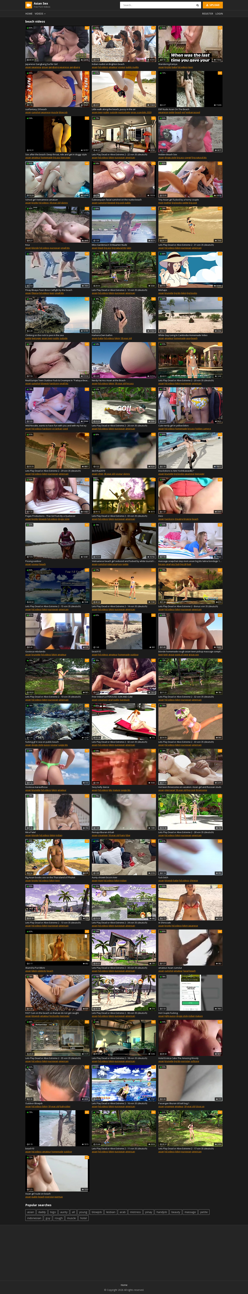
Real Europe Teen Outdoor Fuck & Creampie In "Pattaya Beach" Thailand (57, 380)
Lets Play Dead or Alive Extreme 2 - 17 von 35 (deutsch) (186, 1148)
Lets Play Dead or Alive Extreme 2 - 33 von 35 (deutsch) (186, 741)
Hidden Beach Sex (167, 154)
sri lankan (57, 428)
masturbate (124, 112)
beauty (175, 1212)
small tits (65, 247)
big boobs (177, 202)
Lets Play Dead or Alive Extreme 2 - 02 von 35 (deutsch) (119, 741)
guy (48, 1218)
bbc (110, 790)
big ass (56, 157)
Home (28, 13)
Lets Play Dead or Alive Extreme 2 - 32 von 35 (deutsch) (186, 696)
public (106, 112)
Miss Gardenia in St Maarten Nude (109, 244)
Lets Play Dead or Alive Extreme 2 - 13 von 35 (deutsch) (53, 922)
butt (189, 564)
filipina (35, 293)
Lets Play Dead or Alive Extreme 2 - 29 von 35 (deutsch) (53, 470)
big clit (183, 564)
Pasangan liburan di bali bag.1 (173, 1103)
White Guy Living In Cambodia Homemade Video (182, 335)
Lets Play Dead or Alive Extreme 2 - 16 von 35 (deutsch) (119, 1103)
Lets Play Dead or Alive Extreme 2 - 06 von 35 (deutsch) (119, 1012)
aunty (64, 1212)
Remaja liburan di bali (103, 832)
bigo (53, 1212)
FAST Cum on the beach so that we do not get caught (52, 1012)
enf (184, 112)
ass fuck (175, 564)
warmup (58, 1196)
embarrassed (193, 112)
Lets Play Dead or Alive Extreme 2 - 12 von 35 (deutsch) (119, 290)
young (83, 1212)
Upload (212, 5)
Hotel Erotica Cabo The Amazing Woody (178, 1058)
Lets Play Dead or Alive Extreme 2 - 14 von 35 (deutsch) (119, 606)
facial (186, 970)
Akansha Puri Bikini (35, 967)
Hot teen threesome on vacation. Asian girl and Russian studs (189, 787)
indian (59, 835)
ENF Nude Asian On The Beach (173, 109)
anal (168, 564)
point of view (181, 654)
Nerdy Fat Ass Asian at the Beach (108, 380)
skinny (64, 202)
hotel (83, 1218)
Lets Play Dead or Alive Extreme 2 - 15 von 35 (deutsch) (53, 606)
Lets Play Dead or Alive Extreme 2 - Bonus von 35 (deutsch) (188, 606)
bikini (111, 157)
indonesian (34, 1218)
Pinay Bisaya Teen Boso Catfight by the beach (48, 290)
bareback (125, 699)
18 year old (55, 202)
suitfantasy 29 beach (36, 109)
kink (166, 654)
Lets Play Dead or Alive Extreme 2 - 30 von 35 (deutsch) (119, 967)
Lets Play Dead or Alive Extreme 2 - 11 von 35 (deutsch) (119, 1148)
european (120, 157)
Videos (41, 13)
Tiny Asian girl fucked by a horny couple (178, 199)
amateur (113, 67)
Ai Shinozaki (164, 922)
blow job (63, 112)
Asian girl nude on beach (38, 1193)
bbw (128, 835)
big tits (168, 67)
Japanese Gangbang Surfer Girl (41, 64)
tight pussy (170, 1015)
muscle (54, 112)
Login (219, 13)
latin (129, 247)
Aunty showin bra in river (104, 877)
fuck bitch (163, 877)
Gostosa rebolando (35, 651)
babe (174, 67)
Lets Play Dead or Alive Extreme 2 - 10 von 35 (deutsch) (53, 696)
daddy (42, 1212)
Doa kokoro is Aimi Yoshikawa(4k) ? (176, 470)
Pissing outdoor (33, 561)
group (45, 67)
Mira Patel (30, 832)
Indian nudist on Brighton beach (108, 64)
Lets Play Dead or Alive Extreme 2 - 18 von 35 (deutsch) (119, 1058)
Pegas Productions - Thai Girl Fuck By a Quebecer (50, 515)
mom (160, 202)
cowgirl (188, 157)
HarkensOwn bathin (102, 335)
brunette (169, 293)
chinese (194, 880)
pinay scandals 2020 (141, 112)
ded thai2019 (98, 470)
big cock (120, 202)
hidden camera (203, 428)
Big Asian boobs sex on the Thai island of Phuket (50, 877)
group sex (194, 654)
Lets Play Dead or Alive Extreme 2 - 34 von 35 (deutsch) (119, 922)
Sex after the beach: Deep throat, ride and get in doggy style (56, 154)
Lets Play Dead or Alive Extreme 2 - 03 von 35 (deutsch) (119, 515)
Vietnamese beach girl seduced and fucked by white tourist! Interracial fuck (124, 561)
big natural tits (199, 157)
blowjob (111, 202)
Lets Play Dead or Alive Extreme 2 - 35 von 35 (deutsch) (53, 1058)
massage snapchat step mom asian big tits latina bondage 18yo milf (190, 561)
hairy (122, 835)
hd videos (103, 67)
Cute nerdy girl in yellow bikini (173, 425)
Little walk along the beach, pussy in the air (114, 109)
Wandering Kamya (167, 64)
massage (190, 1212)
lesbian (110, 1212)
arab (123, 1212)
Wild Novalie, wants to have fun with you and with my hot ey (55, 425)
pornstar (185, 1061)
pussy (47, 744)
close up (200, 1106)
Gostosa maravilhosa (36, 787)
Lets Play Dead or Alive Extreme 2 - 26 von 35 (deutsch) (119, 425)
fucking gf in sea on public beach (42, 741)
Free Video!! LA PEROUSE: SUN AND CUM (112, 696)
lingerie (187, 518)
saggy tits (63, 744)
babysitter (65, 1106)
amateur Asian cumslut (170, 967)
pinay (148, 1212)
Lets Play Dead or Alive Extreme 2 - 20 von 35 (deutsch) (186, 380)
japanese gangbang (69, 67)
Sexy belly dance (100, 787)
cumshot (36, 112)
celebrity (41, 970)
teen (190, 67)
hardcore (54, 383)
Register (207, 13)
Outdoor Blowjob (34, 1103)
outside (114, 112)
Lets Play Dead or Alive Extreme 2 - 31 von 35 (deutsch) (186, 244)
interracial (112, 564)
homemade (47, 157)
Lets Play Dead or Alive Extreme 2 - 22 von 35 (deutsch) (119, 154)
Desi (160, 515)
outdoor (134, 654)
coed (65, 428)
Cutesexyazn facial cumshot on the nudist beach (117, 199)
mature (116, 790)
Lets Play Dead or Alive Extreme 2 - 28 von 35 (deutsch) (186, 832)
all (73, 1212)
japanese (36, 67)
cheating (179, 518)
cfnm (100, 473)
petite (172, 112)
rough (59, 1218)
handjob (161, 1212)
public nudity (132, 67)
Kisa (27, 244)
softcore (195, 1061)
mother (167, 202)
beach (178, 112)
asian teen (97, 112)
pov (120, 564)
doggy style (170, 157)
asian (28, 67)
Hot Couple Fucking (168, 1012)
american (130, 157)
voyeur (121, 67)
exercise (49, 1196)
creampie (103, 699)
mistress (135, 1212)
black (100, 247)
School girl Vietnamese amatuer (41, 199)
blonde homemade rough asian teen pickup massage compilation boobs (190, 651)
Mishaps (162, 290)
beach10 (96, 651)
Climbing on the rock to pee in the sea (44, 335)
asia (188, 338)
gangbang (53, 67)
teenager (65, 157)
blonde (35, 247)
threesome (201, 790)
